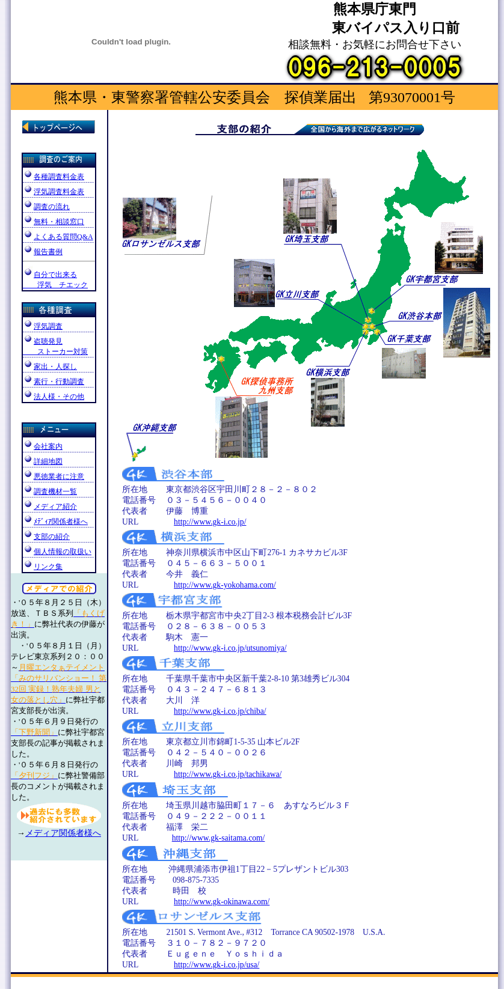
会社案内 (43, 446)
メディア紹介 (55, 506)
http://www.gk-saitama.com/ (218, 837)
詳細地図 (43, 461)
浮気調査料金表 (59, 191)
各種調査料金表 (59, 176)
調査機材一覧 (55, 491)
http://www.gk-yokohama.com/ (225, 584)
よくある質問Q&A (63, 237)
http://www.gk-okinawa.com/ (221, 901)
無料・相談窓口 (58, 223)
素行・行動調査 (53, 381)
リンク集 (43, 566)
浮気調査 (43, 326)
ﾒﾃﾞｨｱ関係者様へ (61, 521)
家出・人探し (50, 366)
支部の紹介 (52, 536)
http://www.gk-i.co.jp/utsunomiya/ (230, 648)
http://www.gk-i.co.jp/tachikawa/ (227, 774)
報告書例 (43, 252)
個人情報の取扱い (62, 551)
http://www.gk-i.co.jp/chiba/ (220, 711)
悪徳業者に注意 (58, 477)
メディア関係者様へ (63, 833)
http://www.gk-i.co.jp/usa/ (216, 964)
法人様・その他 (53, 396)
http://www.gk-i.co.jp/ (210, 521)
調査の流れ (58, 207)
